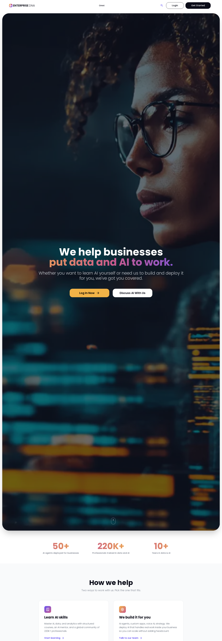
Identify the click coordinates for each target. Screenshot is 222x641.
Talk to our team (130, 638)
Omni (101, 5)
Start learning (54, 638)
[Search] (161, 5)
